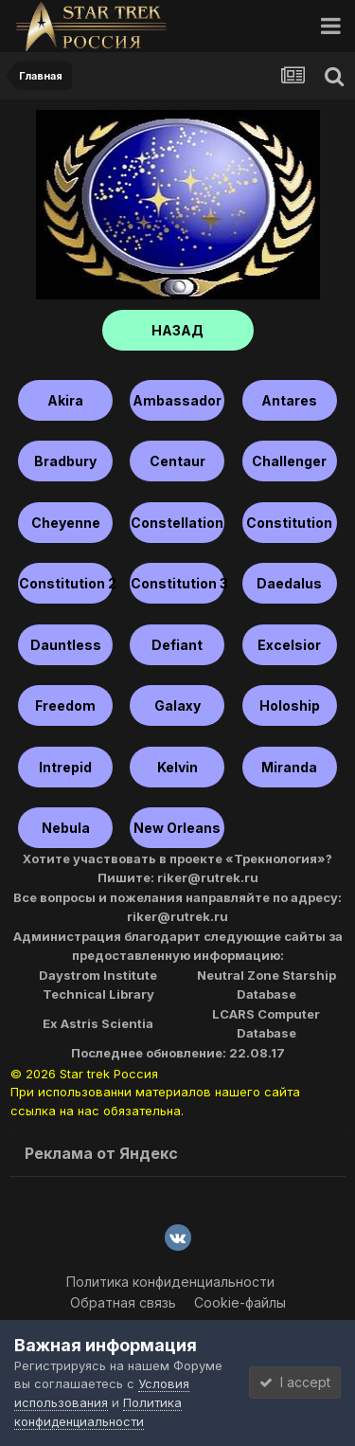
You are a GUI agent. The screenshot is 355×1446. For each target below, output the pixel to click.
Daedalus (289, 583)
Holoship (289, 705)
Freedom (65, 705)
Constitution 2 (66, 583)
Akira (65, 400)
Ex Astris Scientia (98, 1023)
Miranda (289, 767)
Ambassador (177, 400)
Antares (289, 400)
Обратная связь (123, 1302)
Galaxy (177, 705)
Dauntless (65, 645)
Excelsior (289, 645)
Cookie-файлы (240, 1302)
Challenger (289, 461)
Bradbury (65, 461)
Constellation (177, 523)
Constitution (289, 523)
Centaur (177, 461)
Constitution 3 (177, 583)
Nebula (66, 828)
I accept (294, 1382)
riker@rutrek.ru (207, 877)
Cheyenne (65, 523)
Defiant (177, 645)
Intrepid (65, 767)
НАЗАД (177, 330)
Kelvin (177, 767)
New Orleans (177, 828)
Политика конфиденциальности (170, 1282)
